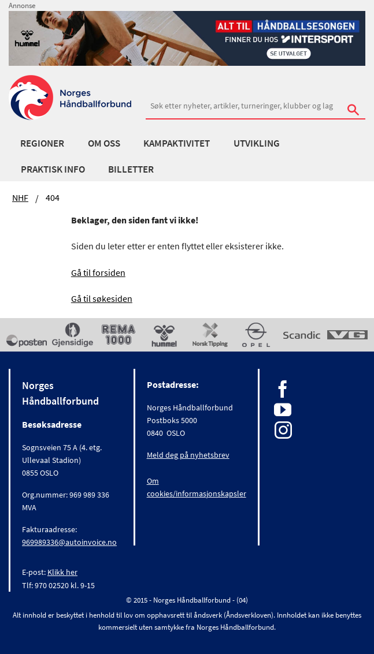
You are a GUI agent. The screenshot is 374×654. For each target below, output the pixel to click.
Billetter (131, 169)
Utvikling (257, 143)
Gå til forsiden (98, 272)
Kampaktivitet (176, 143)
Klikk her (62, 572)
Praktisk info (53, 169)
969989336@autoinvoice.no (69, 542)
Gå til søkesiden (101, 298)
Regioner (42, 143)
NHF (20, 197)
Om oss (104, 143)
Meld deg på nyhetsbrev (188, 455)
